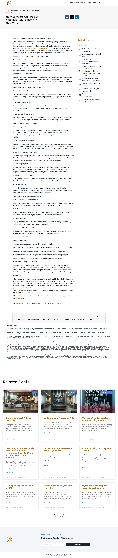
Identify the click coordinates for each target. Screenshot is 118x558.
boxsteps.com (37, 350)
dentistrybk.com (67, 350)
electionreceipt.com (92, 355)
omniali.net (73, 344)
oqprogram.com (101, 341)
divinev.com (62, 346)
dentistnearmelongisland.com (46, 351)
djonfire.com (86, 356)
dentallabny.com (16, 351)
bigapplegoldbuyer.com (49, 354)
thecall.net (19, 347)
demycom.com (19, 345)
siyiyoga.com (85, 354)
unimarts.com (63, 345)
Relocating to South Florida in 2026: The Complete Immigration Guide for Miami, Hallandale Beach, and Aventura (92, 71)
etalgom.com (33, 348)
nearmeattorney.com (70, 347)
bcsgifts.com (28, 347)
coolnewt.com (52, 356)
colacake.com (70, 351)
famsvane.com (10, 351)
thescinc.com (54, 343)
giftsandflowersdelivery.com (21, 341)
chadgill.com (33, 341)
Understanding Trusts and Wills (91, 55)
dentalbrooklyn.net (10, 348)
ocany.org (75, 357)
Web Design (57, 555)
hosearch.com (70, 353)
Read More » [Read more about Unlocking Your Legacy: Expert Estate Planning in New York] (85, 435)
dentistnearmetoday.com (47, 343)
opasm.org (103, 355)
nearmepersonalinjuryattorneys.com (93, 353)
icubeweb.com (40, 353)
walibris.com (22, 355)
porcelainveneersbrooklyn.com (67, 343)
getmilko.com (90, 354)
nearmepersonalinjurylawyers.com (81, 346)
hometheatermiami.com (97, 356)
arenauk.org (69, 344)
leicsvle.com (42, 356)
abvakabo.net (74, 341)
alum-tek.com (80, 345)
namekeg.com (9, 344)
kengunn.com (31, 343)
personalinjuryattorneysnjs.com (31, 349)
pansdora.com (35, 355)
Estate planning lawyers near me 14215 (90, 95)
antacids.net (29, 345)
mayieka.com (103, 343)
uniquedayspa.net (30, 357)
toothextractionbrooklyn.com (12, 354)
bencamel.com (60, 353)
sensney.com (59, 343)
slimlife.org (81, 344)
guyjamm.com (75, 343)
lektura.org (14, 345)
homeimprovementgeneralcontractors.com (61, 354)
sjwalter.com (106, 347)
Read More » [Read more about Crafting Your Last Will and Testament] (9, 435)
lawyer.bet (19, 298)
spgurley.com (21, 348)
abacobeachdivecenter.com (33, 344)
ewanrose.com (48, 357)
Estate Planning (55, 303)
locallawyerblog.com (57, 345)
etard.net (26, 355)
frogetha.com (98, 343)
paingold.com (85, 357)
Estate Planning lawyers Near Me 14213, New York (90, 79)
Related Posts (84, 46)
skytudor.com (15, 344)
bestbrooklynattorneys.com (56, 347)
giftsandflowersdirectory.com (103, 349)
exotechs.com (21, 343)
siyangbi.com (27, 354)
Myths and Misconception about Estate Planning (91, 100)
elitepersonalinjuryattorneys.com (90, 350)
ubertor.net (85, 345)
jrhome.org (57, 356)
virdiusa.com (44, 346)
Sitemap (53, 555)
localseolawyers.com (87, 347)
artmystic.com (70, 357)
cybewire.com (95, 349)
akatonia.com (77, 350)
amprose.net (29, 346)
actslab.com (80, 343)
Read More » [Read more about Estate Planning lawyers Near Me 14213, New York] (47, 465)
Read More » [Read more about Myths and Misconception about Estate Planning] (85, 502)
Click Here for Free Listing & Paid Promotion (85, 3)
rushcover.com (64, 341)
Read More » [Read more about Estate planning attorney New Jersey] (85, 467)
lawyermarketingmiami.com (69, 346)
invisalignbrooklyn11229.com (105, 353)
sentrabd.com (85, 344)
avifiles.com (45, 353)
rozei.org (50, 344)
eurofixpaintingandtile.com (59, 350)
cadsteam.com (44, 348)
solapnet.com (90, 351)
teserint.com (37, 354)
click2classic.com (84, 353)
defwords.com (18, 346)
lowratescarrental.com (100, 347)
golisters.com (50, 355)
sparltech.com (17, 358)
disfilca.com (66, 357)
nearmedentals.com (16, 353)
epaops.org (90, 356)
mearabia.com (64, 349)
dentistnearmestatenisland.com (40, 347)
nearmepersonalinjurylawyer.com (13, 343)
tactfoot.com (89, 357)
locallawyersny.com (21, 354)
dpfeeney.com (10, 353)
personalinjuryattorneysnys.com (18, 356)
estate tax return (32, 181)
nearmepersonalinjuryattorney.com (13, 355)
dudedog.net (89, 343)
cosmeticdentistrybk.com (38, 343)
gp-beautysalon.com (26, 350)
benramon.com (32, 356)
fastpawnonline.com (40, 349)
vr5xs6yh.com (97, 348)
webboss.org (39, 346)
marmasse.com (95, 357)
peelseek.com (103, 356)
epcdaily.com (75, 349)
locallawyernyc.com (34, 353)
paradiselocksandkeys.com (78, 351)
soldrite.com (80, 354)
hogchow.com (106, 341)
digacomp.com (20, 344)
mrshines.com (63, 347)
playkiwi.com (65, 353)
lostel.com (9, 358)
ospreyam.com (24, 345)
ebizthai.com (80, 348)
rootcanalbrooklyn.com (58, 349)
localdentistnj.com (54, 341)
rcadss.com (107, 355)
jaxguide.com (15, 347)
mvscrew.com (40, 345)
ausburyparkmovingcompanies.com (99, 351)
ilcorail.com (82, 350)
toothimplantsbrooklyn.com (49, 349)
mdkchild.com (38, 341)
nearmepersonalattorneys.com (24, 351)
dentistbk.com (50, 353)
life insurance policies (43, 82)
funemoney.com (27, 356)
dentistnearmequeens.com (78, 347)
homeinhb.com (22, 353)
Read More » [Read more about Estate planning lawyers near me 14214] (9, 502)
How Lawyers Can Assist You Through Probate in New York (41, 296)
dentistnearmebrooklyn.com (101, 350)
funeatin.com (76, 354)
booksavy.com (63, 348)
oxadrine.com (33, 350)
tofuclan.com (71, 354)
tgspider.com (9, 345)
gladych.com (90, 344)
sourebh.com (102, 344)
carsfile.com (85, 351)
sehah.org (76, 356)
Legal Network (64, 555)
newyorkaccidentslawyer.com (58, 355)
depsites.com (98, 355)
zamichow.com (40, 344)
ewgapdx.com (49, 348)
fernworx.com (46, 344)
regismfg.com (55, 353)
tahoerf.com (108, 343)
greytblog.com (66, 355)
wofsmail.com (16, 348)
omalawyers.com (27, 348)
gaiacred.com (42, 354)
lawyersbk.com (85, 349)
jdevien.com (59, 348)
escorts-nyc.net (22, 349)
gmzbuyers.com (38, 348)
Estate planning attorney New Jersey (91, 85)
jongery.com (94, 343)
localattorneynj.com (71, 356)
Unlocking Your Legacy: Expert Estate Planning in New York (91, 61)
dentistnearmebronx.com (11, 346)
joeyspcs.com (27, 353)
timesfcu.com (80, 349)
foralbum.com (52, 350)
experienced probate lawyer (38, 48)
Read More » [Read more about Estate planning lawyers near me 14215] (47, 502)
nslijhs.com (106, 344)
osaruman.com (10, 347)
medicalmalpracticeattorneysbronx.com (81, 355)
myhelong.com (95, 354)
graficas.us (91, 341)
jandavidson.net (10, 357)
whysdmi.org (93, 347)
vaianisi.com (90, 349)
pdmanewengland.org (42, 357)
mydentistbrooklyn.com (64, 351)
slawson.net (27, 343)
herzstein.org (54, 344)
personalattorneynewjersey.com (83, 341)
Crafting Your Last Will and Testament (91, 50)
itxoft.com (13, 358)
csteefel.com (95, 341)
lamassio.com (9, 356)
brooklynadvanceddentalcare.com (13, 349)
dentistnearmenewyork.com (18, 350)
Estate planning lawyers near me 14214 (90, 90)
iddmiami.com (100, 357)
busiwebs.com (47, 356)
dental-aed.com (90, 345)
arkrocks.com (30, 355)
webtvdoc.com (64, 344)
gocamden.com (24, 346)
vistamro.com (35, 357)
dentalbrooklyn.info (69, 348)
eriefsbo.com (32, 354)
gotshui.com (51, 345)
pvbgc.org (66, 356)
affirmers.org (61, 356)
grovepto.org (61, 357)
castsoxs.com (92, 348)
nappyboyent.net (16, 357)
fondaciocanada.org (77, 353)
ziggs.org (24, 357)
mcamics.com (34, 346)
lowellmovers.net (46, 345)
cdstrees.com (105, 357)
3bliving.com (43, 350)
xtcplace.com (81, 356)
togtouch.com (70, 349)
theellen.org (54, 348)
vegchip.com (49, 341)
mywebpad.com (35, 345)
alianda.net (14, 341)
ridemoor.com (102, 348)
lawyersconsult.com (55, 357)
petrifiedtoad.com (96, 344)
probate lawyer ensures (60, 146)
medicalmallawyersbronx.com (92, 346)
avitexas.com (75, 348)
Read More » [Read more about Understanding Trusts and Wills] (47, 432)
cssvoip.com (24, 347)
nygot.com (21, 357)
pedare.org (60, 341)
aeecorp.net (9, 341)
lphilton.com (105, 346)
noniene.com (59, 344)
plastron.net (33, 347)
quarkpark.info (79, 357)
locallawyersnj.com (74, 345)
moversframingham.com (55, 351)
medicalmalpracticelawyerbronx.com (53, 346)
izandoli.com (37, 356)
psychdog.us (47, 350)
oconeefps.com (43, 341)
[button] (67, 17)
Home (7, 10)
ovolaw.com (72, 355)
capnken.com (28, 341)
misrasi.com (68, 345)
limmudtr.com (40, 355)
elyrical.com (25, 344)
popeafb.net (49, 347)
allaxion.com (100, 346)
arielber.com (73, 350)
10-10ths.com (70, 341)
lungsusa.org (45, 355)
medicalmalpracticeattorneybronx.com (100, 345)
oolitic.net (77, 344)
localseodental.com (86, 348)
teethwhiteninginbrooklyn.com (35, 351)
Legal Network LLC (66, 554)
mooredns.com (10, 350)
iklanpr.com (85, 343)
